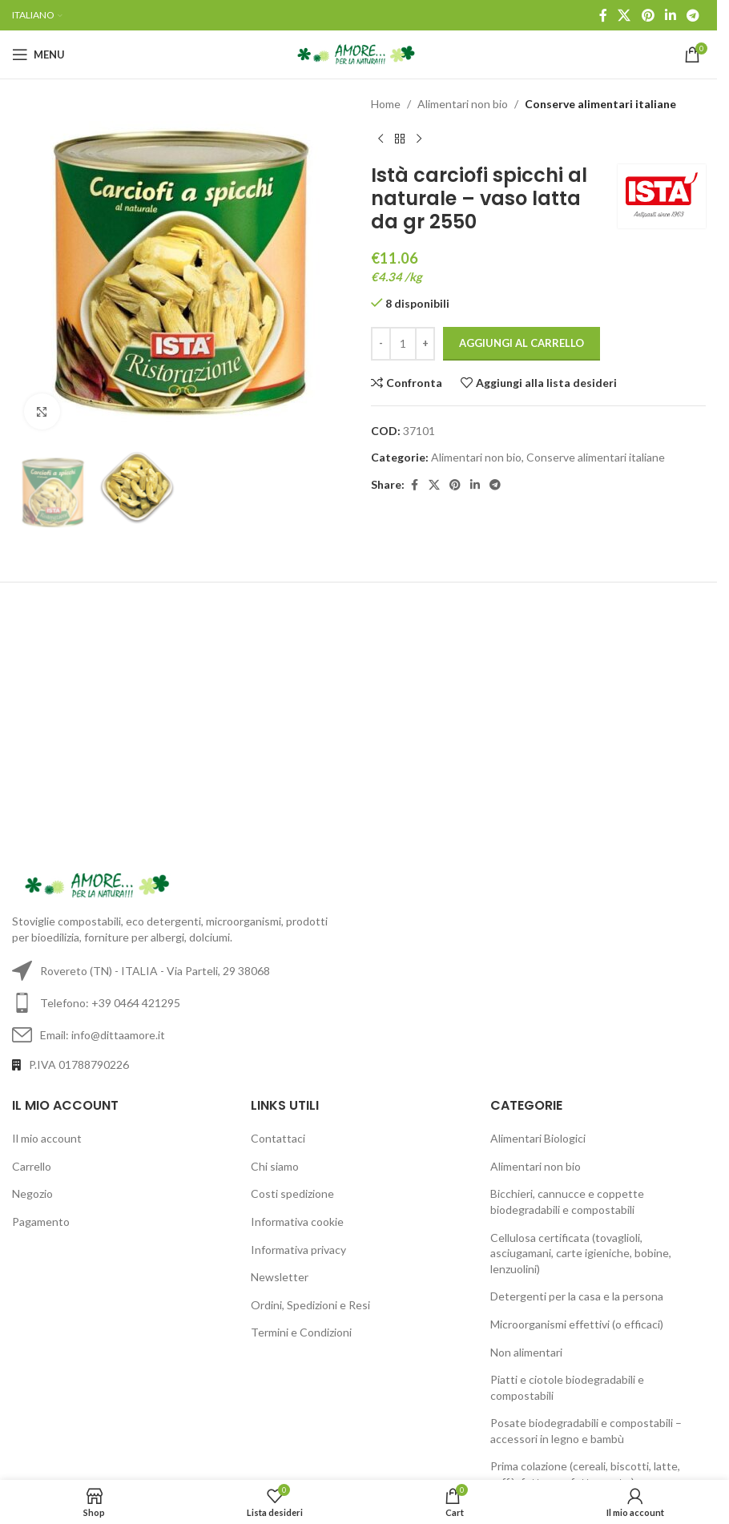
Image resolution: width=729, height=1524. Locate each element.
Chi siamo (275, 1166)
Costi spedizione (292, 1193)
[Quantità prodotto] (403, 344)
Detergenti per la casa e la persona (576, 1296)
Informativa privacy (298, 1249)
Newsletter (279, 1277)
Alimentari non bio (462, 104)
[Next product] (419, 138)
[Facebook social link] (603, 15)
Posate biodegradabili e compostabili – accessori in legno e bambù (586, 1430)
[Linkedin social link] (670, 15)
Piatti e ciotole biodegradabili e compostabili (567, 1387)
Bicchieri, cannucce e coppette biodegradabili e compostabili (567, 1201)
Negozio (32, 1193)
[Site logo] (358, 53)
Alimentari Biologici (538, 1138)
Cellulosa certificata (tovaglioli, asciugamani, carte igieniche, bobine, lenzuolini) (580, 1253)
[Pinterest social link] (647, 15)
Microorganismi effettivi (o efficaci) (576, 1324)
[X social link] (624, 15)
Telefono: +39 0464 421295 (110, 1003)
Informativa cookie (297, 1221)
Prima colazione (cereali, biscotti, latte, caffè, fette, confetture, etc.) (585, 1474)
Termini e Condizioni (301, 1332)
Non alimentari (526, 1352)
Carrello (31, 1166)
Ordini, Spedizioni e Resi (310, 1305)
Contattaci (278, 1138)
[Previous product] (380, 138)
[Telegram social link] (693, 15)
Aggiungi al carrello (521, 343)
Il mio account (47, 1138)
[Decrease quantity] (381, 344)
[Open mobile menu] (38, 54)
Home (386, 104)
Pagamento (41, 1221)
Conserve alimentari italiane (600, 104)
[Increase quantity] (425, 344)
